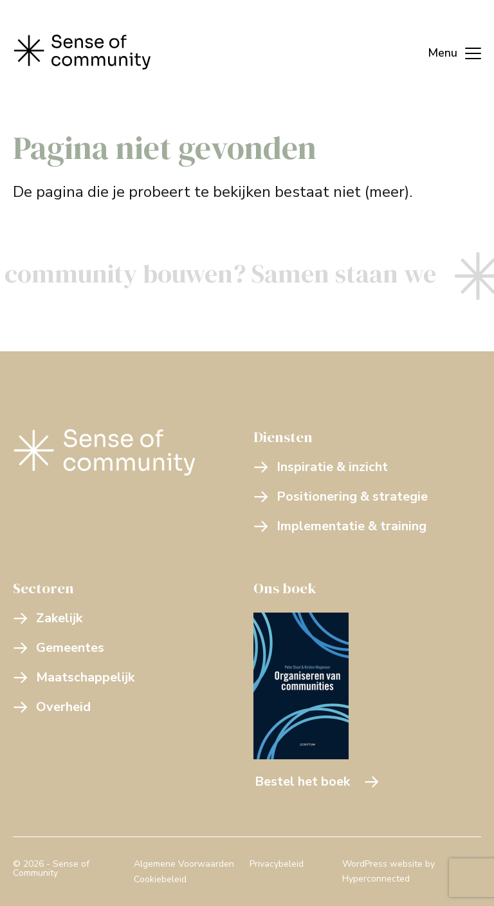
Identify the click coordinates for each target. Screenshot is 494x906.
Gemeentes (58, 647)
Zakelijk (47, 618)
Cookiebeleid (160, 879)
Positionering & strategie (340, 496)
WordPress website (382, 864)
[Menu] (448, 51)
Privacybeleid (277, 864)
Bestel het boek (317, 781)
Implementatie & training (339, 526)
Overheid (52, 707)
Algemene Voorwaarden (184, 864)
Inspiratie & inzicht (320, 467)
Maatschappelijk (73, 677)
